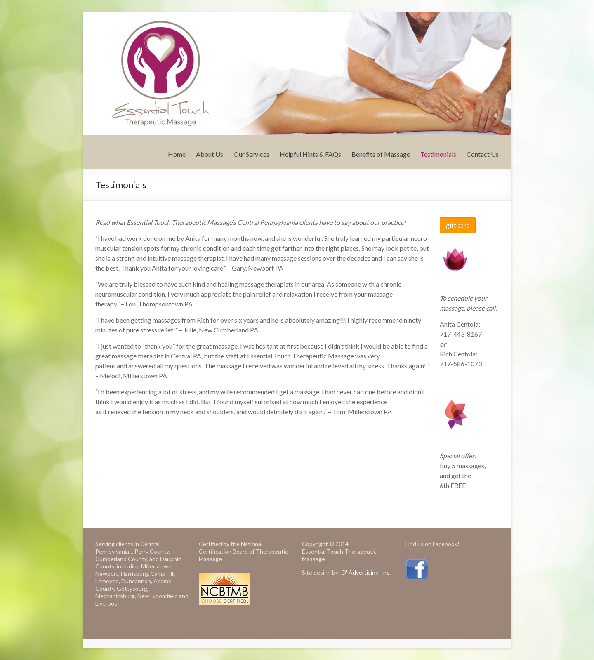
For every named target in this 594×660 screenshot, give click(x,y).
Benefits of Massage (380, 154)
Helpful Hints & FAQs (310, 154)
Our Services (251, 154)
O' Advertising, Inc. (366, 572)
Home (177, 154)
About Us (209, 154)
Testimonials (438, 154)
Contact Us (483, 154)
